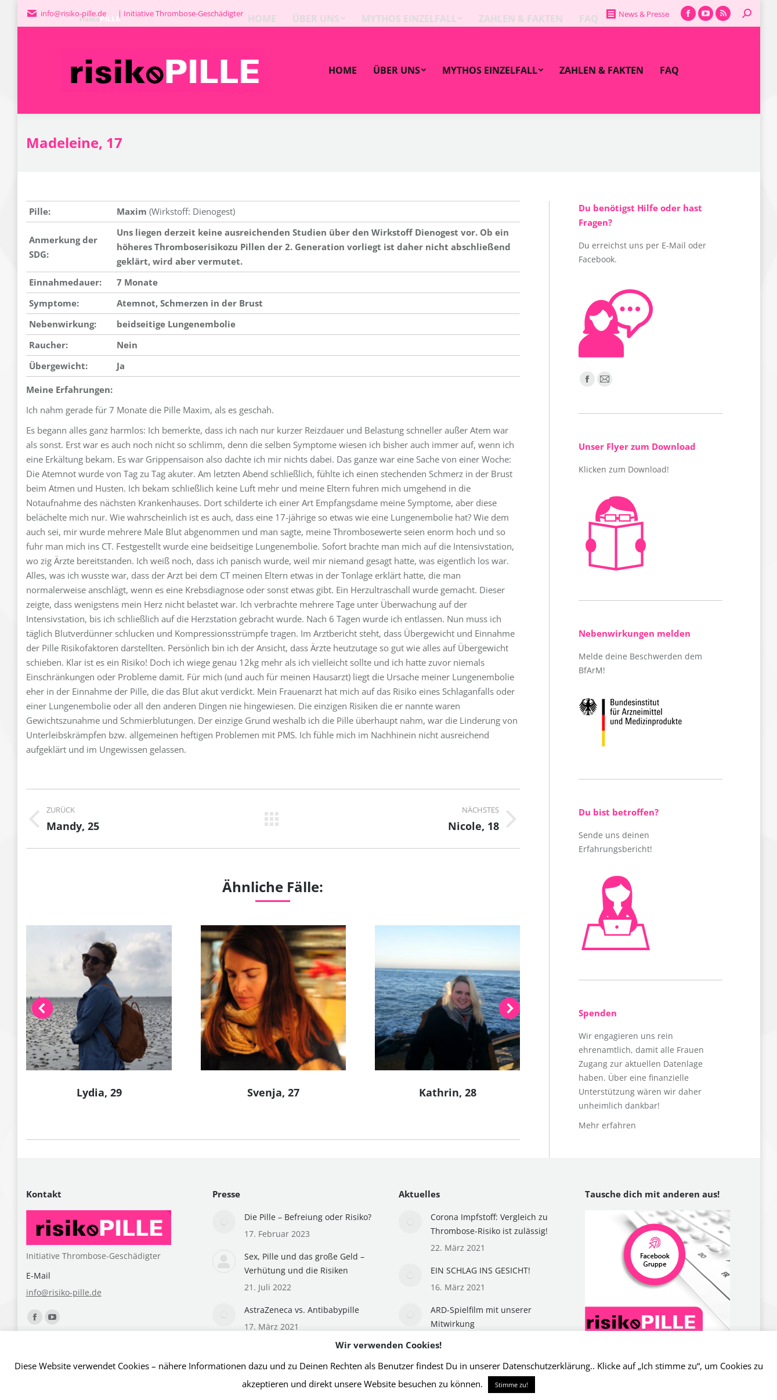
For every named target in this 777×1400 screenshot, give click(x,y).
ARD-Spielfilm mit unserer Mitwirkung (481, 1316)
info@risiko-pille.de (64, 1292)
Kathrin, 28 (447, 1092)
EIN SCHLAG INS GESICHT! (480, 1270)
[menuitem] (342, 70)
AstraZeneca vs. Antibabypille (301, 1309)
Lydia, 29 (99, 1092)
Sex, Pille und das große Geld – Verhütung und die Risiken (304, 1263)
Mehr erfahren (607, 1125)
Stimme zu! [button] (511, 1384)
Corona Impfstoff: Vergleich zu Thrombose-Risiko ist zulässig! (489, 1223)
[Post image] (224, 1221)
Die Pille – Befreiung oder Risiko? (307, 1216)
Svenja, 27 (273, 1092)
